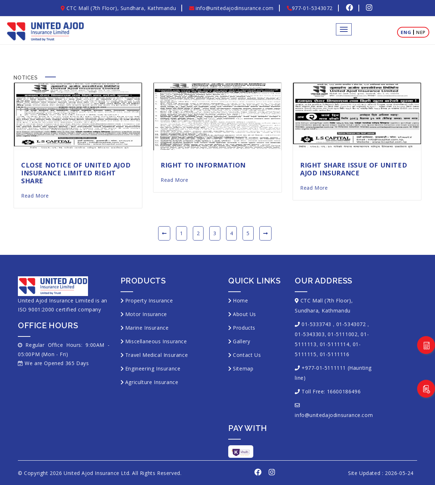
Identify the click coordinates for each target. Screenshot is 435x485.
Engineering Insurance (153, 368)
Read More (35, 195)
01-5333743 (316, 324)
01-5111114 (335, 344)
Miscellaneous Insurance (156, 341)
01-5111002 (342, 334)
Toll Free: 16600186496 (331, 391)
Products (244, 327)
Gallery (241, 341)
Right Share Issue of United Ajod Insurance (353, 169)
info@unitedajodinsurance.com (231, 8)
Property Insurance (149, 300)
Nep (421, 32)
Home (240, 300)
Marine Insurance (147, 327)
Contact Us (247, 354)
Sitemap (243, 368)
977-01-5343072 (310, 8)
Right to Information (203, 165)
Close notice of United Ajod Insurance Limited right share (76, 173)
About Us (244, 314)
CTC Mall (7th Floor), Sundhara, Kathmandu (118, 8)
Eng (406, 32)
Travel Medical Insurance (156, 354)
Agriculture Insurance (152, 382)
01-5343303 (309, 334)
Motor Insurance (146, 314)
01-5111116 (335, 354)
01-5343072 (351, 324)
